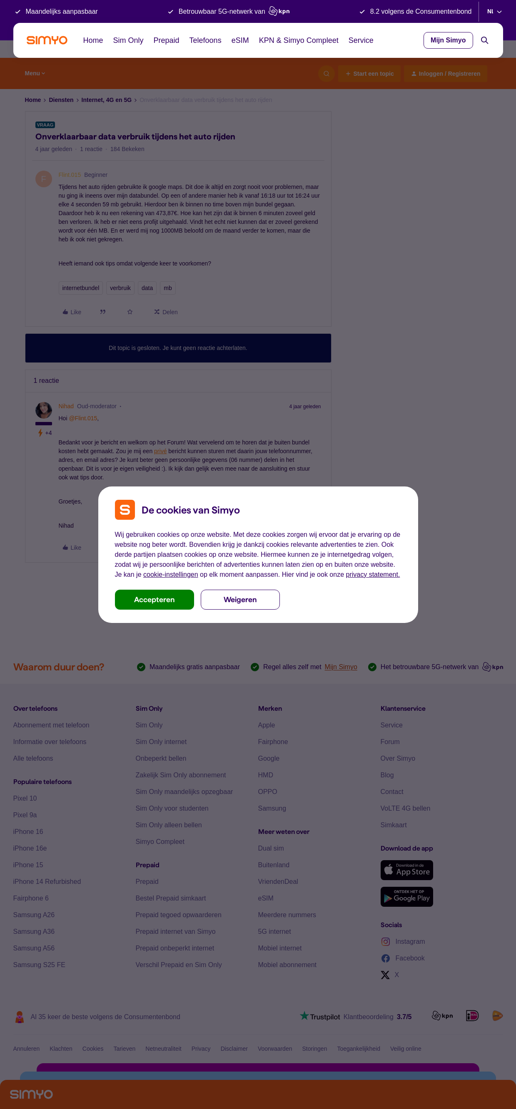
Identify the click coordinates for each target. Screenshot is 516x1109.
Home (93, 40)
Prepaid (166, 40)
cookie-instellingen (170, 574)
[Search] (485, 40)
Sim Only (128, 40)
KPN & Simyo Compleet (299, 40)
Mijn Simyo (448, 40)
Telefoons (205, 40)
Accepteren (154, 599)
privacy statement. (373, 574)
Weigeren (240, 599)
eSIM (240, 40)
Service (361, 40)
